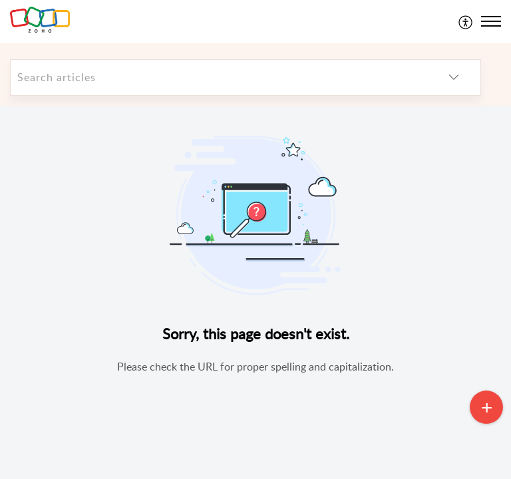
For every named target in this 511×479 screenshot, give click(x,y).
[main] (255, 292)
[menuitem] (466, 21)
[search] (219, 77)
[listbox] (453, 77)
